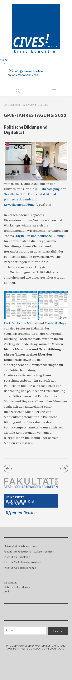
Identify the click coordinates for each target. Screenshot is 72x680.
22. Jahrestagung (47, 189)
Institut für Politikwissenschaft (22, 562)
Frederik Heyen (56, 323)
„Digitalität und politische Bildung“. (40, 236)
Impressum (10, 582)
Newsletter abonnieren (23, 75)
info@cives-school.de (28, 71)
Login (7, 591)
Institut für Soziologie (17, 556)
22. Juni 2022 (12, 104)
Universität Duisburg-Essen (20, 546)
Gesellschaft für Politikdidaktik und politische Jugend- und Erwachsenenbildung (30, 199)
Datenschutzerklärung (17, 587)
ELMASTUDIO (56, 648)
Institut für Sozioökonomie (20, 567)
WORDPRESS (42, 645)
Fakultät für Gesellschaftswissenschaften (29, 551)
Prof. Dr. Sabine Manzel (21, 323)
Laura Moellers (37, 104)
